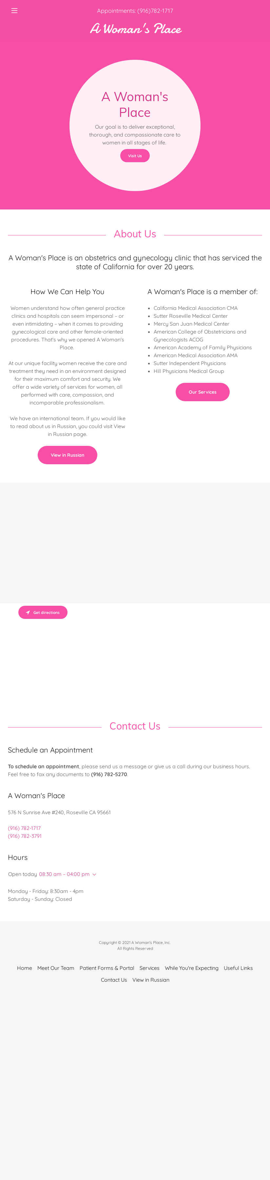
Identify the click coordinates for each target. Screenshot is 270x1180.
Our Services (203, 392)
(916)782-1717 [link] (155, 10)
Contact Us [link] (114, 979)
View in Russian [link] (150, 979)
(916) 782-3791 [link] (25, 836)
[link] (135, 31)
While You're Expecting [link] (192, 968)
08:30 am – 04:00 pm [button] (64, 874)
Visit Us (135, 155)
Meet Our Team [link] (55, 968)
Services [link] (150, 968)
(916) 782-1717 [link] (24, 828)
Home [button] (24, 968)
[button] (27, 10)
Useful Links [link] (238, 968)
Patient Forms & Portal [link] (107, 968)
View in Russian (67, 455)
